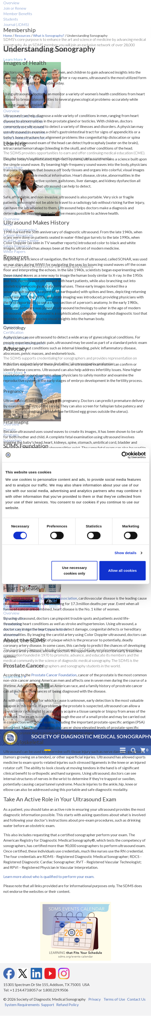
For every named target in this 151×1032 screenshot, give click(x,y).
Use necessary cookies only (74, 570)
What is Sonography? (49, 35)
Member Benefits (17, 13)
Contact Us (136, 999)
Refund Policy (67, 1004)
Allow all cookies (122, 570)
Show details (126, 553)
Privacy (94, 999)
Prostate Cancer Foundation (54, 675)
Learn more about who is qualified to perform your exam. (48, 876)
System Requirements (22, 1004)
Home (8, 35)
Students (10, 19)
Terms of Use (114, 999)
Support (47, 1004)
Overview (11, 2)
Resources (23, 35)
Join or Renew (14, 8)
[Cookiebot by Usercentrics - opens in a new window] (125, 455)
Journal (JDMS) (16, 24)
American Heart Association (54, 598)
